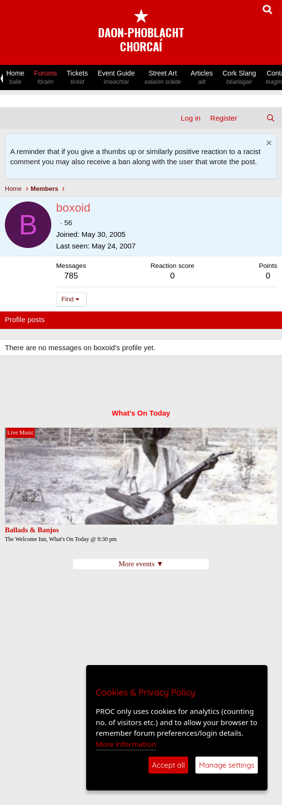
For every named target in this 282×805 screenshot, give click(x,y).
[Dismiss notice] (268, 144)
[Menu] (13, 118)
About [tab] (155, 319)
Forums (45, 77)
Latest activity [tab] (77, 319)
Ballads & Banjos (32, 530)
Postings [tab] (122, 319)
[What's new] (251, 118)
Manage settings (226, 765)
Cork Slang (239, 77)
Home (15, 77)
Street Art (163, 77)
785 (71, 275)
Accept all (168, 765)
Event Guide (116, 77)
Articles (202, 77)
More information (126, 744)
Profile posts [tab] (25, 319)
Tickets (77, 77)
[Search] (270, 118)
